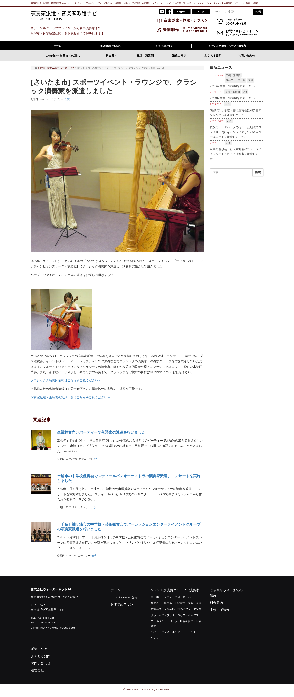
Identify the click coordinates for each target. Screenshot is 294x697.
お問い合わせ (246, 55)
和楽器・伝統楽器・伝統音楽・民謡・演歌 (176, 602)
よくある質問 (212, 55)
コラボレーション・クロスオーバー (172, 596)
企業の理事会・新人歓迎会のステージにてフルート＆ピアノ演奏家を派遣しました (235, 153)
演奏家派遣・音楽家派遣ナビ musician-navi (68, 16)
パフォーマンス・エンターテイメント (173, 631)
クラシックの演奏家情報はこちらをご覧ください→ (66, 380)
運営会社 (37, 670)
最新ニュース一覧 (57, 67)
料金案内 (111, 55)
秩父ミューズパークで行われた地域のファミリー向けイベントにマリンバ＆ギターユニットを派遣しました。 (235, 131)
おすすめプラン (164, 45)
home (41, 67)
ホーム (57, 45)
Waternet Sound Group (63, 597)
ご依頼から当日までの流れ (63, 55)
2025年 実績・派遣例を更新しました (233, 86)
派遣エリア (179, 55)
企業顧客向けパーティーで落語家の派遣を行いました (101, 432)
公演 (72, 67)
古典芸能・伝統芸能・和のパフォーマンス (176, 609)
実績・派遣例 (145, 55)
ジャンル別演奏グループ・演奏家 (227, 45)
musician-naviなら (110, 45)
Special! (155, 638)
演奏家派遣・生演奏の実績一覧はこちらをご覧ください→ (70, 397)
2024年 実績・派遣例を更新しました (233, 98)
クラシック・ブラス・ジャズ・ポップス (175, 615)
